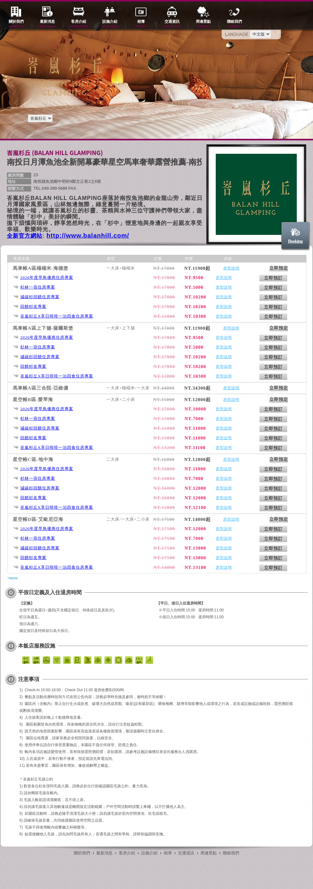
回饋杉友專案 (33, 306)
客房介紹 (78, 24)
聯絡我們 (234, 24)
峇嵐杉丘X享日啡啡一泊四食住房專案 (56, 316)
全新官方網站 (24, 236)
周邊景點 (203, 24)
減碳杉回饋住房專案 (40, 296)
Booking (295, 241)
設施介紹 (109, 24)
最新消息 (47, 24)
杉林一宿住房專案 (37, 287)
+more (12, 578)
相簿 (140, 24)
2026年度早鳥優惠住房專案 (46, 277)
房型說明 (231, 268)
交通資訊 (172, 24)
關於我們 (16, 24)
